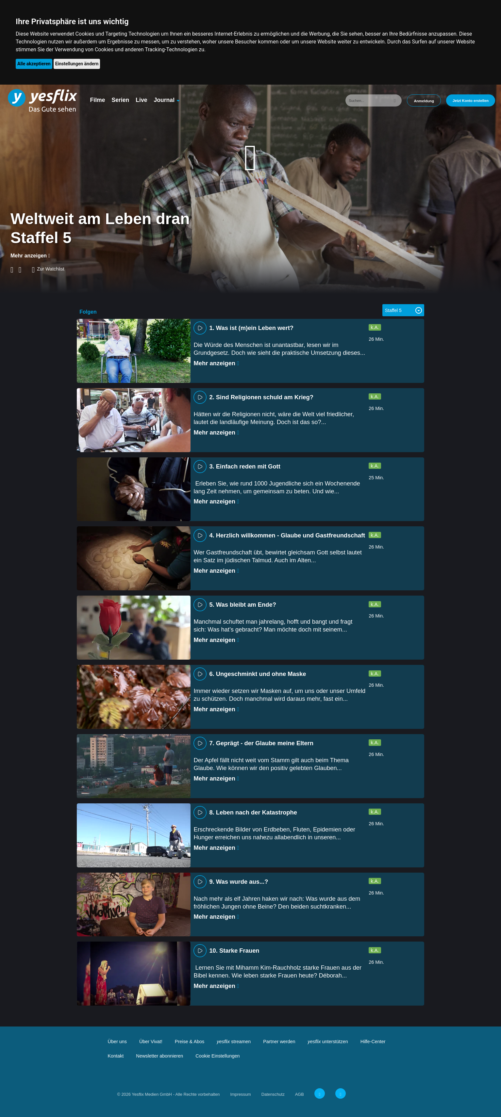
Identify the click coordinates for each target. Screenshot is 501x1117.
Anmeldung (424, 101)
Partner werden (279, 1041)
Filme (97, 100)
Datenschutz (273, 1094)
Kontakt (116, 1056)
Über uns (117, 1041)
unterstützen (328, 1041)
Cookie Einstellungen (217, 1056)
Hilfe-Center (373, 1041)
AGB (299, 1094)
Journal (164, 100)
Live (141, 100)
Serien (120, 100)
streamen (234, 1041)
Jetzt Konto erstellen (471, 101)
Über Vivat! (150, 1041)
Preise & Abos (189, 1041)
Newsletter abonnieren (159, 1056)
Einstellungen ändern (77, 63)
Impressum (240, 1094)
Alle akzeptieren (34, 63)
